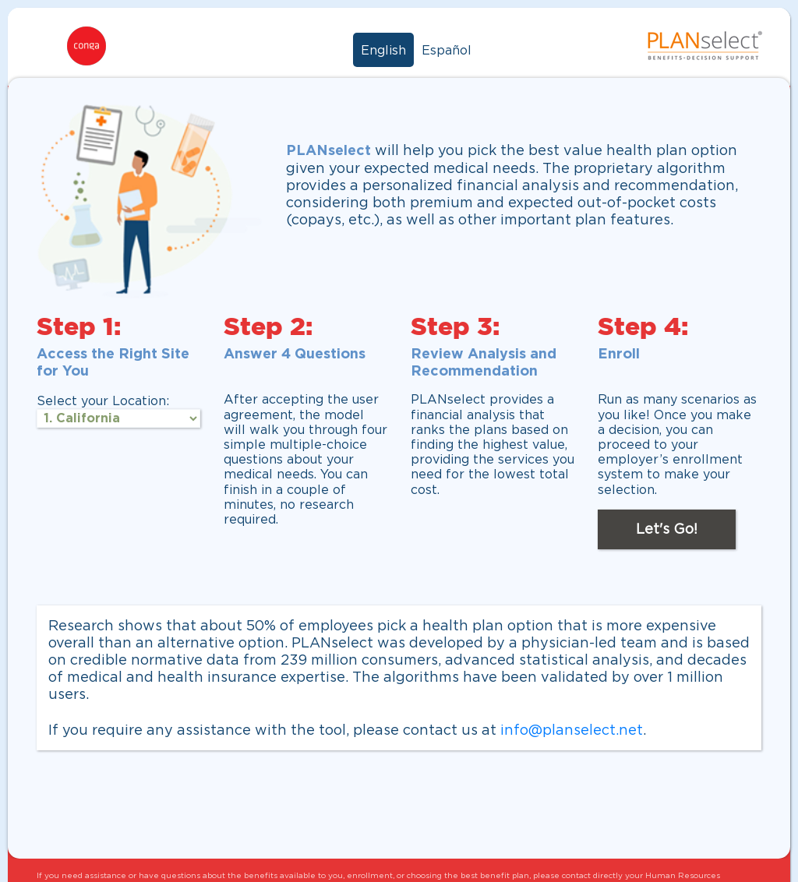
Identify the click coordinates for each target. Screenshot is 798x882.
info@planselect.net (571, 729)
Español (446, 50)
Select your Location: (103, 400)
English (383, 50)
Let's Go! (666, 528)
